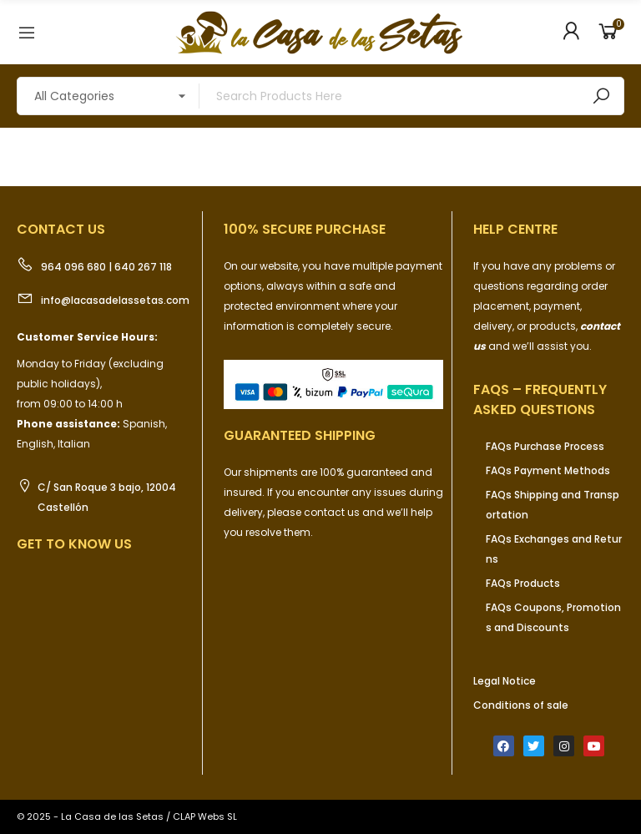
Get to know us (74, 543)
